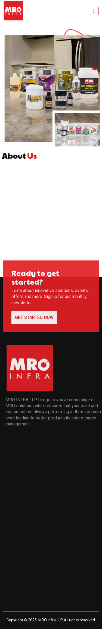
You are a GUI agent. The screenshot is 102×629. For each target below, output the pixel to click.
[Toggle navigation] (94, 11)
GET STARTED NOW (34, 319)
